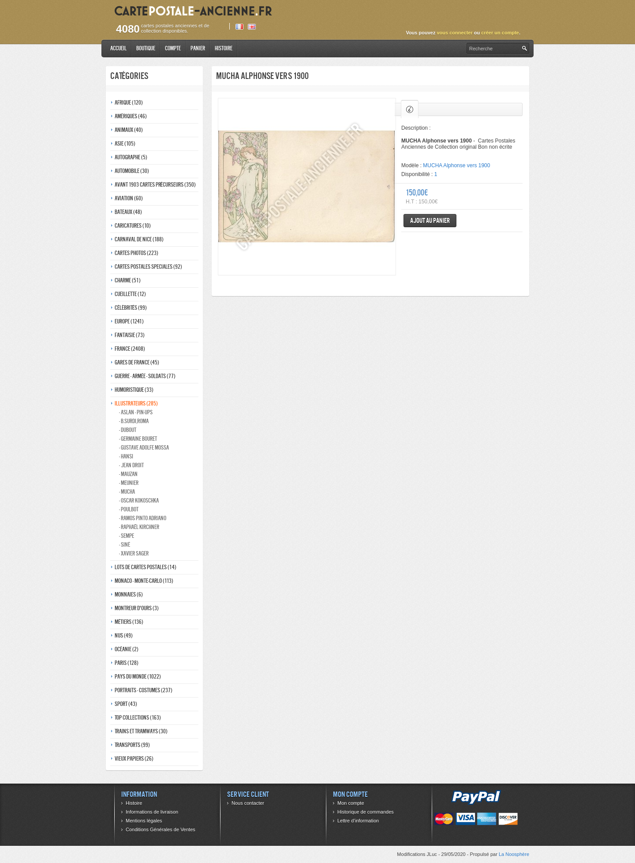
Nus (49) (124, 635)
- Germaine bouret (138, 438)
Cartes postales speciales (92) (148, 266)
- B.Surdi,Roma (134, 421)
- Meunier (128, 483)
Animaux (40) (129, 130)
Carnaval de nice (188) (139, 239)
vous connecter (454, 32)
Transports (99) (132, 745)
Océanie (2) (126, 649)
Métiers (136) (129, 622)
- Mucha (127, 491)
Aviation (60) (129, 198)
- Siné (124, 544)
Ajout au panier (430, 220)
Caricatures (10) (133, 225)
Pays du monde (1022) (138, 676)
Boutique (145, 48)
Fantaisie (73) (130, 335)
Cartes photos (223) (136, 253)
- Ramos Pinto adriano (142, 518)
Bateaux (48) (128, 212)
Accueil (118, 48)
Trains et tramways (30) (141, 731)
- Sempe (126, 536)
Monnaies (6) (129, 594)
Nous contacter (248, 803)
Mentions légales (144, 820)
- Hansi (126, 456)
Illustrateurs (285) (136, 403)
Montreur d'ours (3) (137, 608)
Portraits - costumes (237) (143, 690)
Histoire (223, 48)
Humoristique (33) (134, 389)
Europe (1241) (129, 321)
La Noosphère (514, 854)
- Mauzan (128, 474)
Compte (173, 48)
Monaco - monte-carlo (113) (144, 581)
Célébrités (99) (131, 307)
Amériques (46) (131, 116)
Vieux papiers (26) (134, 758)
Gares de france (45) (137, 362)
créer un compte (500, 32)
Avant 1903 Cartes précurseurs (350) (155, 184)
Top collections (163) (138, 717)
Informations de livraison (152, 811)
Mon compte (350, 803)
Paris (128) (126, 663)
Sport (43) (126, 704)
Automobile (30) (132, 171)
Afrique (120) (129, 102)
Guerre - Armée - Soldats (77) (145, 376)
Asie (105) (125, 143)
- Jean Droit (131, 465)
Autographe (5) (131, 157)
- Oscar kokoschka (139, 500)
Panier (197, 48)
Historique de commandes (365, 811)
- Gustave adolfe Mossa (144, 447)
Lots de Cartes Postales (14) (145, 567)
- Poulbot (128, 509)
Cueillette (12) (130, 294)
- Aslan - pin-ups (136, 412)
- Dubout (127, 430)
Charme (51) (128, 280)
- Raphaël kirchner (139, 527)
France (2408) (130, 348)
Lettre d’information (358, 820)
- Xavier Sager (134, 553)
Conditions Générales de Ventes (160, 829)
